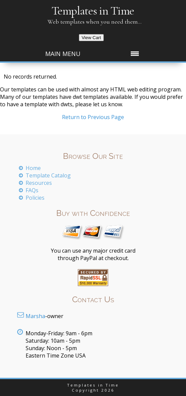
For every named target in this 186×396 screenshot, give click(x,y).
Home (33, 168)
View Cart (91, 37)
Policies (35, 197)
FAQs (32, 190)
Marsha (35, 316)
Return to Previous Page (93, 117)
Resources (39, 183)
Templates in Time (93, 10)
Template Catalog (48, 175)
